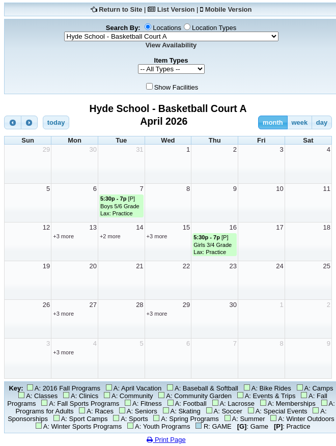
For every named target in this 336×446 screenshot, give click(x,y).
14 (139, 227)
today (56, 122)
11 (326, 188)
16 (233, 227)
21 (139, 266)
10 (279, 188)
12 (46, 227)
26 (46, 305)
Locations (167, 28)
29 (46, 149)
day (321, 122)
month (273, 122)
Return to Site (120, 9)
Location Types (214, 28)
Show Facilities (176, 87)
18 (326, 227)
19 (46, 266)
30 (92, 149)
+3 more (63, 236)
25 (326, 266)
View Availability (171, 45)
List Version (176, 9)
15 (186, 227)
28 (139, 305)
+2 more (110, 236)
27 (92, 305)
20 (92, 266)
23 (233, 266)
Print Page (166, 439)
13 (92, 227)
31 (139, 149)
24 (279, 266)
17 (279, 227)
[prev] (12, 122)
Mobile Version (228, 9)
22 (186, 266)
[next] (29, 122)
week (299, 122)
